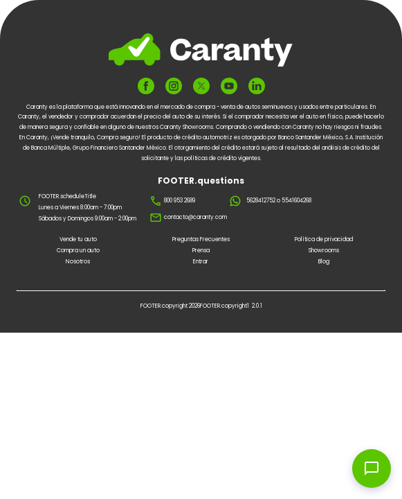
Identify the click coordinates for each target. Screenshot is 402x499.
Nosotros (78, 261)
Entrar (200, 261)
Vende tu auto (78, 239)
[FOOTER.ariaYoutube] (229, 85)
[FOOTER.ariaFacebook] (146, 85)
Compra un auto (78, 250)
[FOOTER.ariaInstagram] (173, 85)
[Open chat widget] (371, 468)
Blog (323, 261)
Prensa (201, 250)
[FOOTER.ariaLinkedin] (256, 85)
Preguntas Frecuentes (201, 239)
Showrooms (324, 250)
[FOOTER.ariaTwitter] (201, 85)
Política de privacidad (324, 239)
